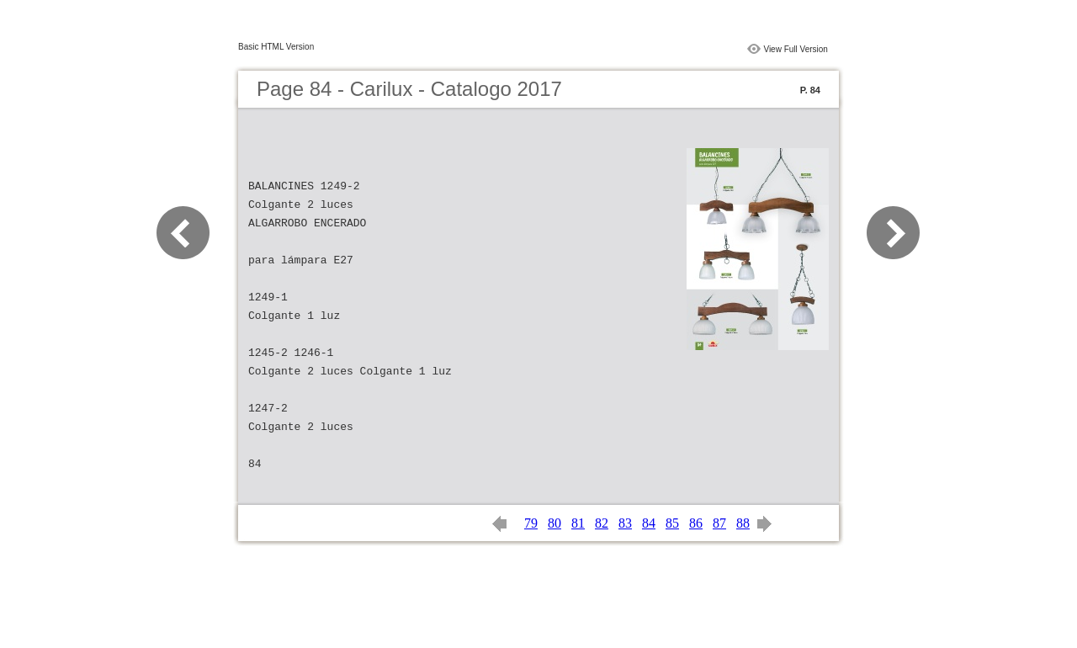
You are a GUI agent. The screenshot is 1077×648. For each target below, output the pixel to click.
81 (578, 523)
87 (719, 523)
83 (625, 523)
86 (696, 523)
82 (601, 523)
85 (672, 523)
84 (648, 523)
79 (531, 523)
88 (743, 523)
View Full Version (795, 49)
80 (554, 523)
